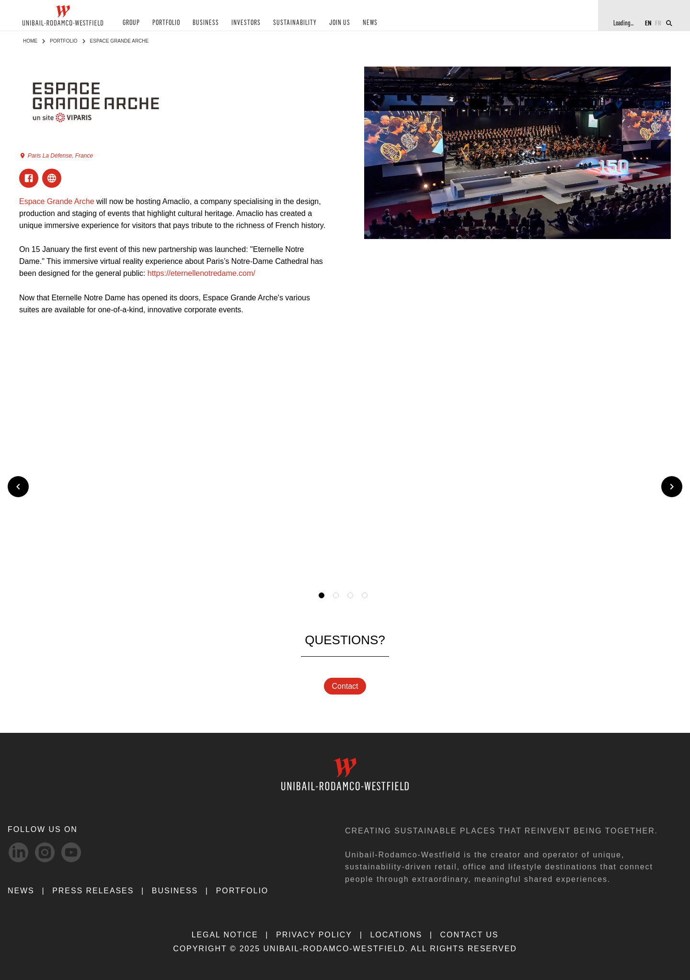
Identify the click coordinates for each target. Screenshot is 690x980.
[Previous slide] (18, 486)
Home (30, 41)
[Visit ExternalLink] (51, 178)
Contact (345, 686)
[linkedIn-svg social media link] (18, 852)
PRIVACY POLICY (314, 935)
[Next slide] (671, 486)
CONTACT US (469, 935)
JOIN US (337, 23)
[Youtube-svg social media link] (71, 852)
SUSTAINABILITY (292, 23)
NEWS (367, 23)
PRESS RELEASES (93, 891)
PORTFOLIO (166, 23)
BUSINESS (205, 23)
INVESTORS (244, 23)
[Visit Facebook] (28, 178)
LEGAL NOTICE (225, 935)
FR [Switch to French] (658, 23)
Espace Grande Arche (56, 201)
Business (175, 891)
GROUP (131, 23)
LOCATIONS (396, 935)
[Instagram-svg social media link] (45, 852)
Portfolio (64, 41)
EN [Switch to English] (648, 23)
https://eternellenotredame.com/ (201, 273)
